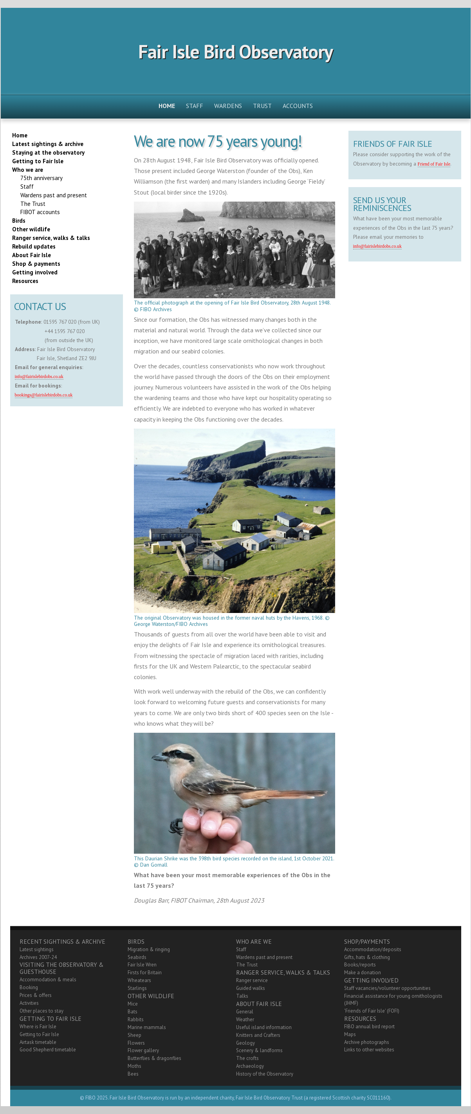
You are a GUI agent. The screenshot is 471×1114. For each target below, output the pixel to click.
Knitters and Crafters (258, 1035)
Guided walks (250, 988)
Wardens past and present (264, 957)
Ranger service (252, 980)
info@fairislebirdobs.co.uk (39, 376)
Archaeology (250, 1066)
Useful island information (264, 1027)
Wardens (228, 106)
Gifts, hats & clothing (367, 957)
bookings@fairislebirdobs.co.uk (44, 395)
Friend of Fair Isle (434, 164)
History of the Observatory (264, 1074)
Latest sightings (37, 949)
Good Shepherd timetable (48, 1049)
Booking (29, 987)
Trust (262, 106)
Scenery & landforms (259, 1050)
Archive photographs (366, 1042)
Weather (245, 1019)
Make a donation (362, 972)
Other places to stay (41, 1011)
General (244, 1011)
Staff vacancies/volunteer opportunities (387, 988)
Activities (29, 1003)
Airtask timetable (38, 1042)
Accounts (298, 106)
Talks (242, 996)
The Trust (247, 964)
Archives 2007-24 (38, 957)
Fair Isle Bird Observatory (235, 51)
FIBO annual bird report (369, 1026)
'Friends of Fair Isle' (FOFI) (371, 1011)
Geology (245, 1043)
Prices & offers (36, 995)
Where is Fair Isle (38, 1026)
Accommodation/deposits (372, 949)
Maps (350, 1034)
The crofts (247, 1058)
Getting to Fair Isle (39, 1034)
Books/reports (360, 964)
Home (167, 106)
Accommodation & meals (48, 979)
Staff (194, 106)
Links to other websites (369, 1049)
